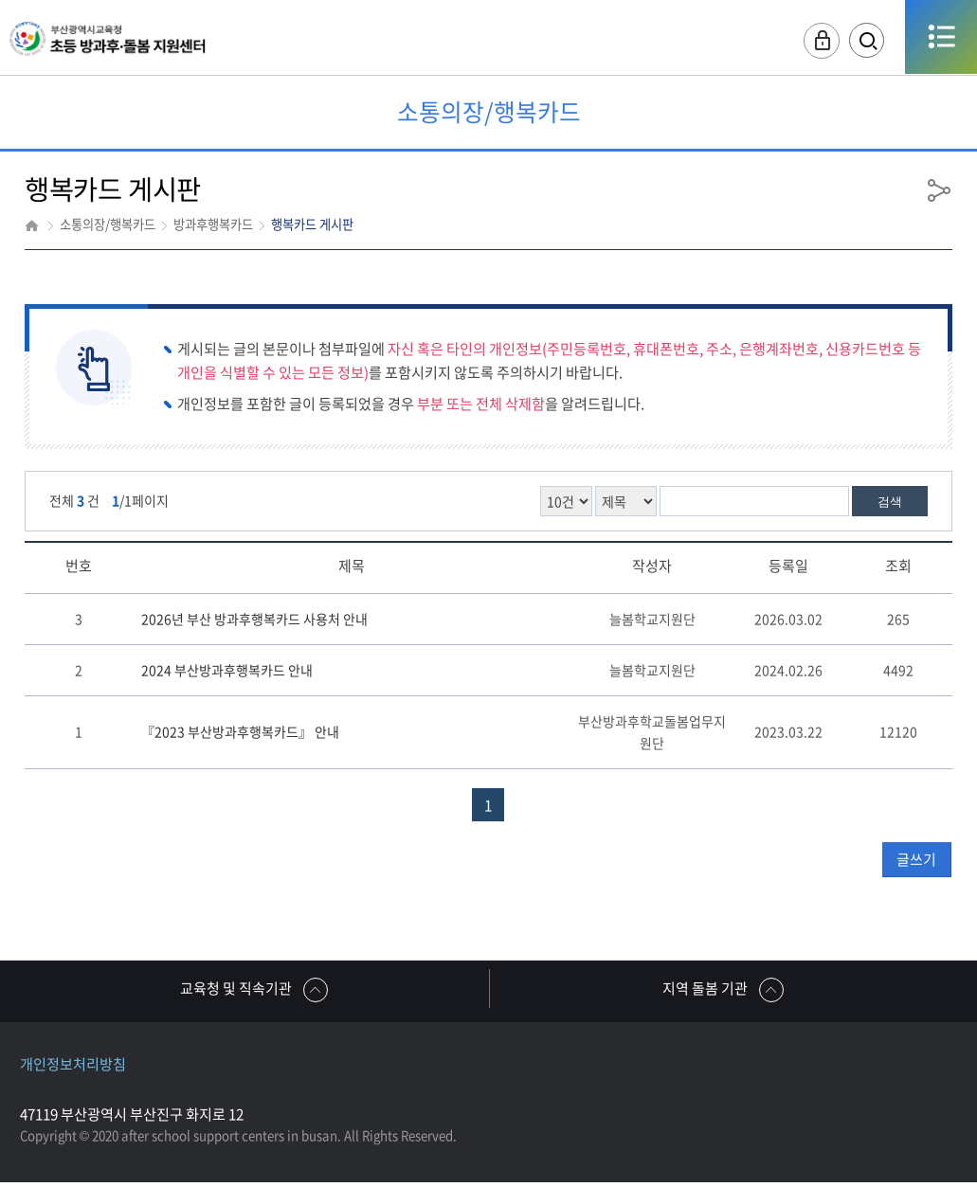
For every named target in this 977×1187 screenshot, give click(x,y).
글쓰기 (916, 859)
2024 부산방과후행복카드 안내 (227, 669)
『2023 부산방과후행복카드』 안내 (240, 731)
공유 (939, 190)
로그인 (803, 42)
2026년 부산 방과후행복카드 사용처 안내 (254, 618)
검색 (889, 502)
